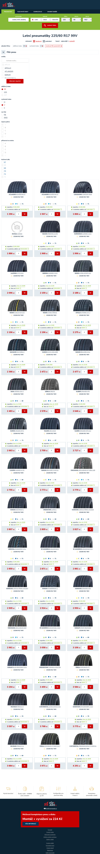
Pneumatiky (8, 12)
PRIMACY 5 (17, 707)
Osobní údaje (50, 832)
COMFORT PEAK (82, 194)
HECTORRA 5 (17, 352)
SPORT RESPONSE (83, 628)
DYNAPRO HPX (82, 589)
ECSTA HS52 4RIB (50, 352)
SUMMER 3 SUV (83, 234)
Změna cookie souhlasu (50, 837)
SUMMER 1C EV (17, 470)
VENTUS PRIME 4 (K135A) (83, 510)
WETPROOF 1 (17, 510)
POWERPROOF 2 (50, 589)
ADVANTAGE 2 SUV (50, 628)
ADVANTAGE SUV (82, 549)
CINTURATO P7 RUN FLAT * (50, 746)
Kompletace (38, 12)
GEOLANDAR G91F (17, 628)
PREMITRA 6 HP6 (50, 234)
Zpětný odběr (50, 839)
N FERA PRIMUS (50, 313)
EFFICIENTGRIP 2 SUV (83, 707)
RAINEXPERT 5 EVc (17, 549)
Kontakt (50, 830)
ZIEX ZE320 (50, 431)
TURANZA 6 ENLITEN (49, 667)
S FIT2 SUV (17, 273)
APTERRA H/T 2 (83, 313)
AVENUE (17, 234)
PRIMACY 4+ (17, 746)
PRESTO (50, 391)
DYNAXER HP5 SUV (83, 431)
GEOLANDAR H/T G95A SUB (83, 470)
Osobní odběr (52, 12)
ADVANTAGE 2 (50, 549)
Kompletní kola (50, 845)
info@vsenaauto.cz (51, 808)
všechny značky (15, 81)
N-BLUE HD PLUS (17, 313)
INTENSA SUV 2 (17, 391)
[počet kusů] (18, 214)
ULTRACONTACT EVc (50, 707)
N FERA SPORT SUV (82, 273)
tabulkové (39, 41)
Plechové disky (22, 12)
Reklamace (50, 850)
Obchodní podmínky (50, 834)
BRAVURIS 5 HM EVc (50, 470)
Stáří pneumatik (50, 853)
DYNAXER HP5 (83, 391)
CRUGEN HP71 (17, 431)
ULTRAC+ (50, 510)
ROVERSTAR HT (17, 194)
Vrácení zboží (50, 848)
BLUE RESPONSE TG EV (17, 667)
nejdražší (72, 41)
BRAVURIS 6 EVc (83, 352)
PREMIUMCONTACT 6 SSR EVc (83, 746)
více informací (50, 819)
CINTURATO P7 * (83, 667)
